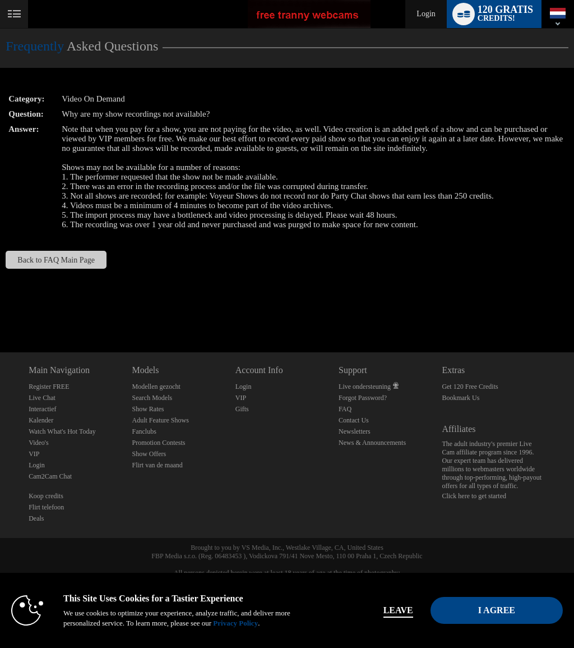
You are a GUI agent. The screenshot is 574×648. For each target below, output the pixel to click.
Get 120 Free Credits (470, 386)
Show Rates (148, 409)
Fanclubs (144, 431)
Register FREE (49, 386)
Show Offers (149, 454)
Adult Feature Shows (160, 420)
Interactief (42, 409)
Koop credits (46, 496)
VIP (34, 454)
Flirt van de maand (157, 465)
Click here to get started (474, 496)
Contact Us (354, 420)
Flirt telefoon (46, 507)
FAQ (345, 409)
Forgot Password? (363, 398)
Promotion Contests (158, 443)
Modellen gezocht (156, 386)
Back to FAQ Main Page (56, 259)
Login (425, 14)
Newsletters (355, 431)
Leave (398, 610)
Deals (36, 518)
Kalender (41, 420)
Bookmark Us (460, 398)
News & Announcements (372, 443)
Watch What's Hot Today (62, 431)
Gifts (242, 409)
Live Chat (42, 398)
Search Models (152, 398)
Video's (38, 443)
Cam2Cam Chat (50, 476)
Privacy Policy (235, 623)
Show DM (0, 310)
